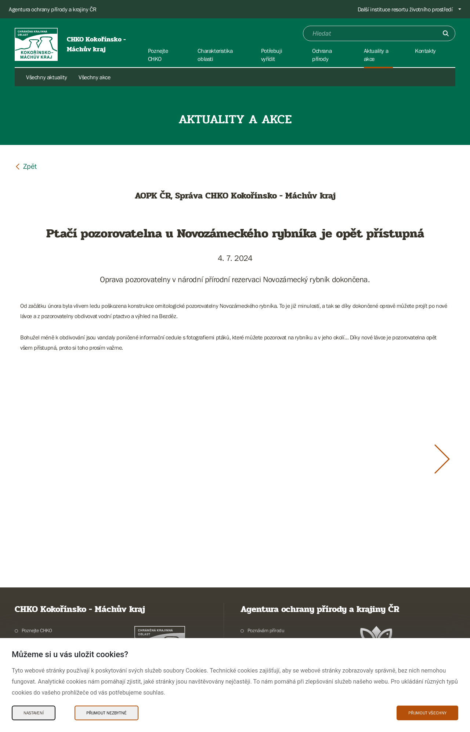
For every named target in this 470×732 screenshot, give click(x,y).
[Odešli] (446, 33)
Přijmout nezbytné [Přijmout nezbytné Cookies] (106, 712)
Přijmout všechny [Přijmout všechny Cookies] (427, 712)
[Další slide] (442, 459)
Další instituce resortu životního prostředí (405, 9)
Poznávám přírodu (266, 630)
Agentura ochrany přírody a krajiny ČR (52, 9)
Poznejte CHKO (37, 630)
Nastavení (34, 712)
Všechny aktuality (46, 77)
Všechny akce (94, 77)
